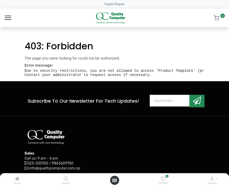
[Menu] (8, 17)
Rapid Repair (114, 4)
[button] (196, 101)
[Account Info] (211, 179)
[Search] (65, 179)
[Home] (17, 179)
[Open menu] (114, 180)
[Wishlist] (163, 179)
